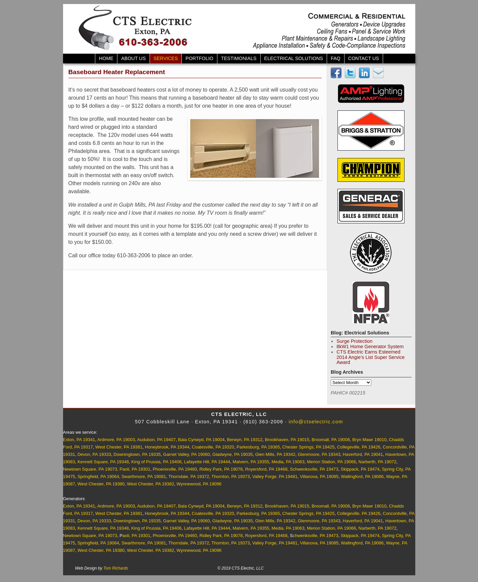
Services (166, 58)
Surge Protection (354, 341)
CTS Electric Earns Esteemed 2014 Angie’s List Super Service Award (370, 357)
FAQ (335, 58)
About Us (133, 58)
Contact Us (363, 58)
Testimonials (239, 58)
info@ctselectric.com (316, 421)
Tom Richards (115, 568)
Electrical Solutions (293, 58)
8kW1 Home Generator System (370, 346)
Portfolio (199, 58)
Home (106, 58)
